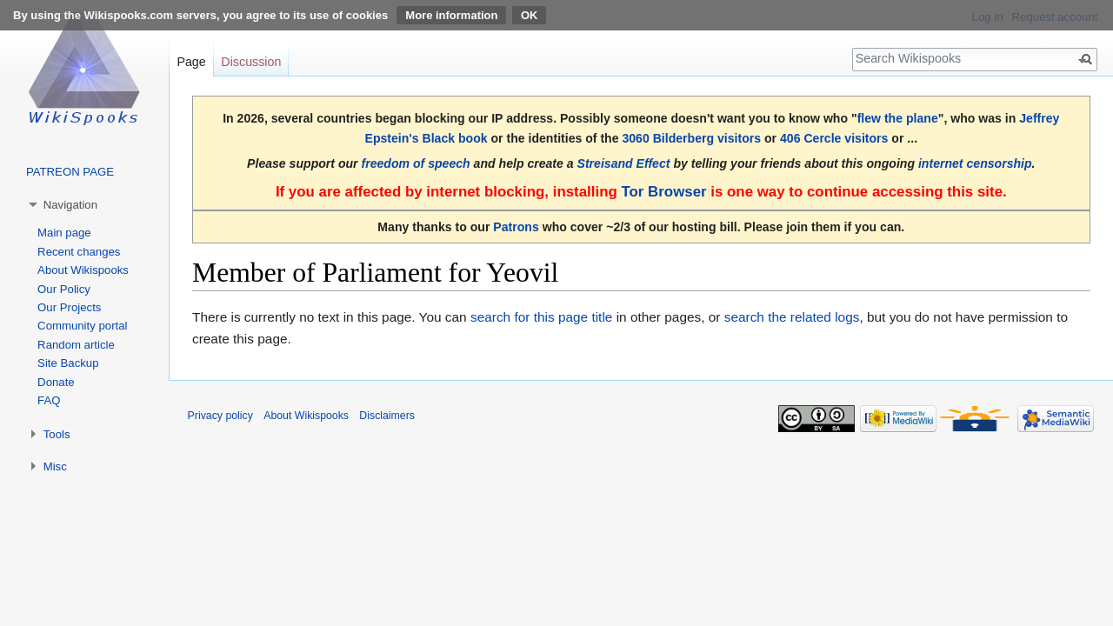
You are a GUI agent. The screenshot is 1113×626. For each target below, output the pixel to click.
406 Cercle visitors (834, 138)
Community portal (82, 325)
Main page (64, 232)
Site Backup (67, 363)
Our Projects (69, 307)
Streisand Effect (623, 163)
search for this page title (541, 317)
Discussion (251, 62)
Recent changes (78, 251)
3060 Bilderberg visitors (691, 138)
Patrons (515, 227)
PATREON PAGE (70, 171)
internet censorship (975, 163)
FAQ (48, 400)
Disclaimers (387, 416)
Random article (76, 344)
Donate (56, 382)
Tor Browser (663, 191)
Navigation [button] (70, 204)
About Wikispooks (83, 269)
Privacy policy (220, 416)
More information (451, 15)
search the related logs (792, 317)
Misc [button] (55, 466)
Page (191, 62)
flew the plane (897, 118)
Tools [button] (56, 434)
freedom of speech (416, 163)
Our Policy (63, 289)
